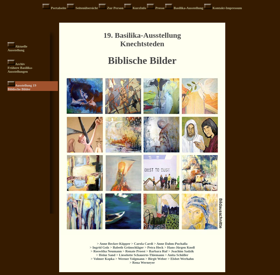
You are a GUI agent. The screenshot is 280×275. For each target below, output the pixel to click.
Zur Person (115, 8)
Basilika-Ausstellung (189, 8)
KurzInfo (139, 8)
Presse (160, 8)
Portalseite (59, 8)
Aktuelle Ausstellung (17, 48)
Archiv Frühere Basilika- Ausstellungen (20, 67)
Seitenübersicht (87, 8)
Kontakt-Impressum (227, 8)
